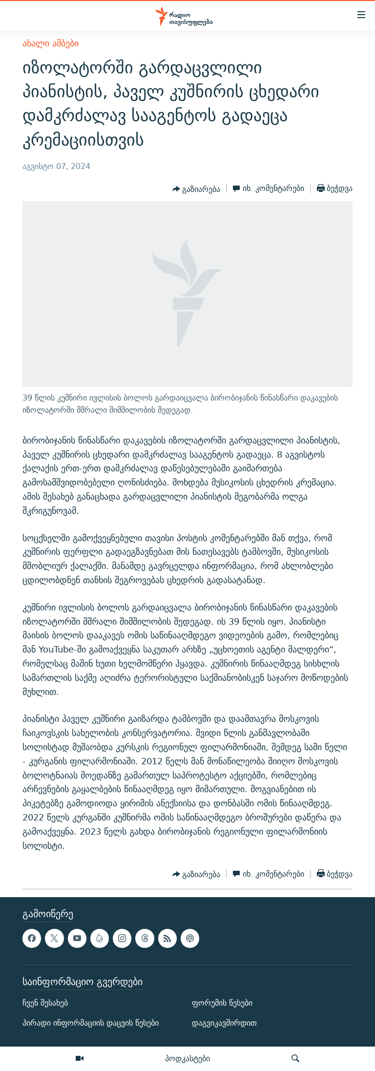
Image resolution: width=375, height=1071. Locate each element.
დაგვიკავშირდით (224, 1023)
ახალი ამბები (50, 43)
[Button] (196, 189)
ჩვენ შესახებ (45, 1003)
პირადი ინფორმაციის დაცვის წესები (90, 1023)
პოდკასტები (187, 1058)
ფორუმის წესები (222, 1003)
